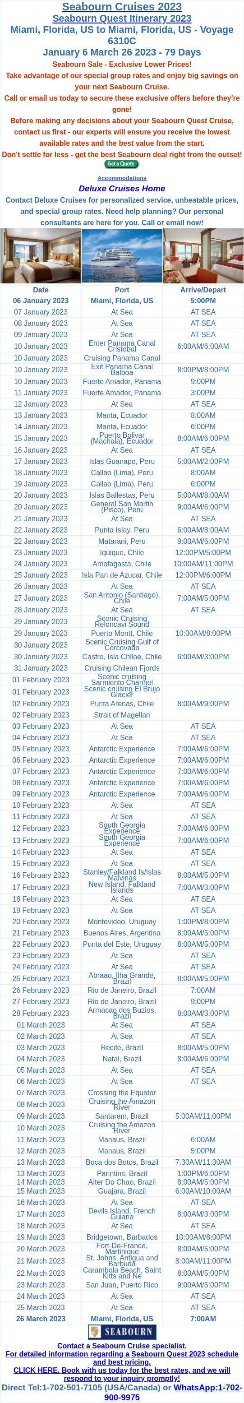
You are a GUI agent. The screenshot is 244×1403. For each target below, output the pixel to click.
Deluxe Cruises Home (122, 188)
